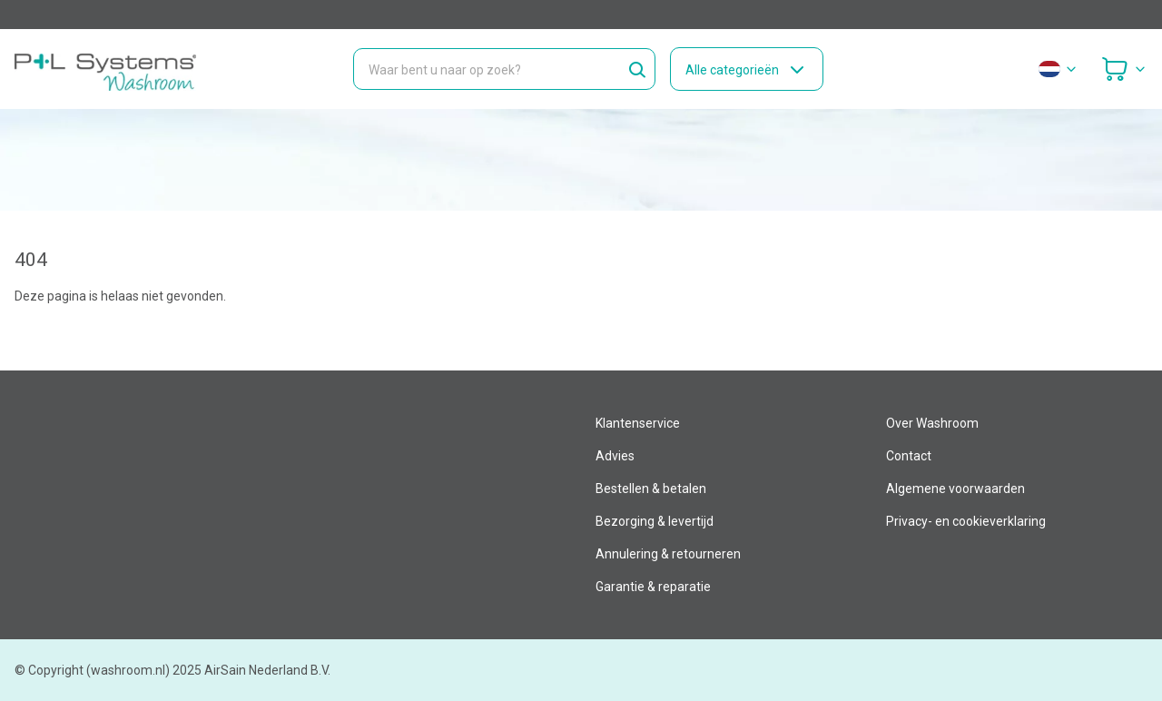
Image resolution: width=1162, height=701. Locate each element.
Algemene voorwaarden (955, 488)
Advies (615, 456)
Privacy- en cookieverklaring (966, 521)
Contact (908, 456)
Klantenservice (638, 423)
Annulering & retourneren (668, 554)
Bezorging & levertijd (655, 521)
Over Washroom (932, 423)
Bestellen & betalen (651, 488)
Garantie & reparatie (653, 586)
